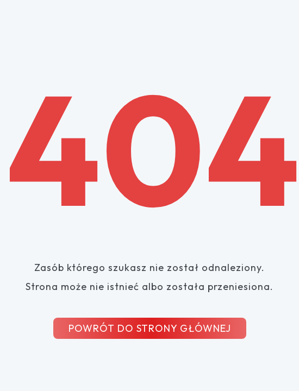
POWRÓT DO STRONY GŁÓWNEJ (149, 328)
